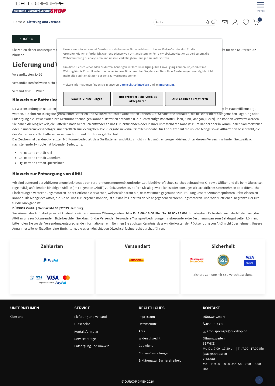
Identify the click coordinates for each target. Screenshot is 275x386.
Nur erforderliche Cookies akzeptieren (138, 99)
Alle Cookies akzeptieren (190, 99)
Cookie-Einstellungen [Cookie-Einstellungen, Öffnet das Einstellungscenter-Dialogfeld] (86, 99)
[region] (139, 75)
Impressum (166, 84)
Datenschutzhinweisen (134, 84)
